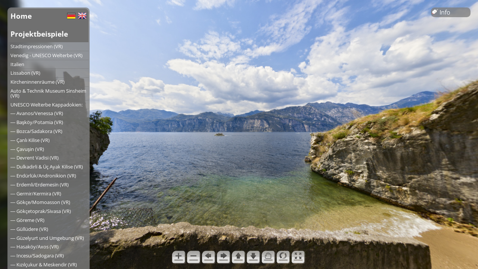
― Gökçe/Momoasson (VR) (40, 202)
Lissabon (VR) (25, 72)
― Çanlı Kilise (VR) (30, 140)
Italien (17, 64)
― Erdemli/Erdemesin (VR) (39, 184)
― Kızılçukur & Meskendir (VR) (43, 264)
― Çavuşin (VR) (27, 149)
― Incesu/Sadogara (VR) (37, 255)
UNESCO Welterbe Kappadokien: (46, 104)
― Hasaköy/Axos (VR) (34, 246)
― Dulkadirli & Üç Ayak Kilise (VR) (46, 166)
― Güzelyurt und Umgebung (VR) (47, 238)
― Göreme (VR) (27, 220)
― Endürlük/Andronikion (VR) (43, 175)
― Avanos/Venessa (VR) (36, 113)
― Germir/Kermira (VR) (35, 193)
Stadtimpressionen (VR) (36, 46)
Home (21, 16)
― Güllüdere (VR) (29, 229)
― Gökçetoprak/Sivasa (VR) (40, 211)
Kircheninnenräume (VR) (37, 81)
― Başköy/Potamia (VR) (36, 122)
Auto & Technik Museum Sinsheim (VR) (48, 93)
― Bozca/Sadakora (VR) (36, 131)
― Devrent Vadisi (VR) (34, 157)
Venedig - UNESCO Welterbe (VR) (46, 55)
